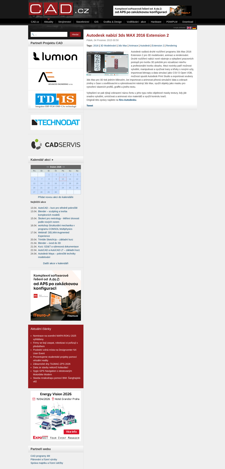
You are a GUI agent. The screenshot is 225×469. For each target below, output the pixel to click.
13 (34, 183)
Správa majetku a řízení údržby (47, 463)
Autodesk (145, 45)
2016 (96, 45)
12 (77, 179)
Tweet (90, 105)
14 (41, 183)
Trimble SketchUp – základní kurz (55, 239)
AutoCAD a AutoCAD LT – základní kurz (59, 250)
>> (63, 167)
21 (41, 188)
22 (49, 188)
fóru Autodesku (127, 100)
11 (70, 179)
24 (63, 188)
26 (77, 188)
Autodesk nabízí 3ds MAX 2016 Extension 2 (127, 35)
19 (77, 183)
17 (63, 183)
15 (49, 183)
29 (49, 192)
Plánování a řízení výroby (44, 459)
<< (48, 167)
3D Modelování (108, 45)
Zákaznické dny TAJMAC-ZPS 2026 (52, 364)
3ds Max (122, 45)
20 (34, 188)
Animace (133, 45)
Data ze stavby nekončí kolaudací (50, 367)
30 (56, 192)
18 (70, 183)
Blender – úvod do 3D (49, 243)
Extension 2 (158, 45)
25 (70, 188)
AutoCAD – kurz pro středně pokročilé (58, 208)
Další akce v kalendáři (55, 263)
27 (34, 192)
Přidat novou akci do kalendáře (55, 197)
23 (56, 188)
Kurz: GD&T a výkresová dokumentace (58, 246)
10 (63, 179)
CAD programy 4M (40, 456)
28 (41, 192)
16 (56, 183)
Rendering (171, 45)
